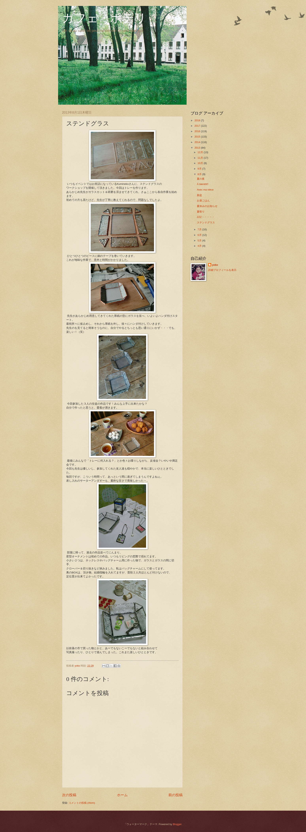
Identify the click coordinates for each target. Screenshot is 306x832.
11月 (200, 157)
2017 (198, 125)
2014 (198, 142)
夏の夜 (201, 178)
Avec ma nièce (205, 189)
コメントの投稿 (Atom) (82, 802)
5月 (199, 240)
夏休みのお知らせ (207, 206)
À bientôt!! (202, 184)
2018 (198, 120)
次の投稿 (69, 795)
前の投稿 (175, 795)
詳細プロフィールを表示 (222, 269)
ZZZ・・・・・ (205, 216)
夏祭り (201, 211)
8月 (199, 174)
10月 (200, 163)
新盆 (199, 195)
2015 (198, 136)
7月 (199, 229)
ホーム (122, 795)
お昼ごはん (203, 200)
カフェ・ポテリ (104, 18)
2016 (198, 131)
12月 (200, 152)
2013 (198, 147)
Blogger (177, 824)
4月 (199, 245)
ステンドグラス (206, 222)
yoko (215, 264)
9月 (199, 168)
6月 (199, 234)
